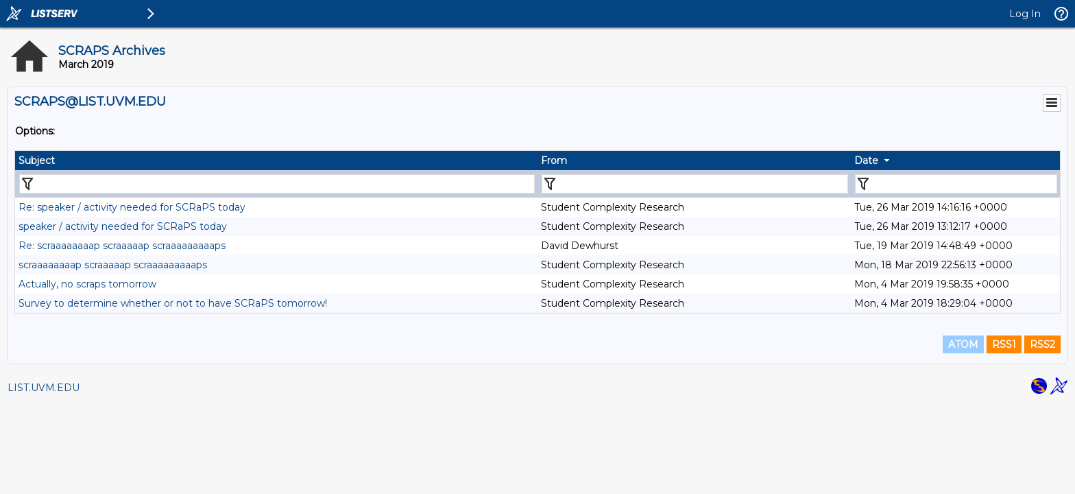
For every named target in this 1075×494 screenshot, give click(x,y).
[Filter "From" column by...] (695, 183)
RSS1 (1004, 344)
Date (866, 160)
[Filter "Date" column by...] (956, 183)
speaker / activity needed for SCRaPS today (123, 226)
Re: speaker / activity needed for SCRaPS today (132, 207)
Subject (37, 160)
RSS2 (1042, 344)
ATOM (963, 344)
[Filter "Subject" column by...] (277, 183)
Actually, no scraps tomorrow (87, 284)
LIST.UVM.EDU (44, 387)
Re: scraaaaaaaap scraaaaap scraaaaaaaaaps (122, 245)
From (554, 160)
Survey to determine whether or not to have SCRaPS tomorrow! (173, 303)
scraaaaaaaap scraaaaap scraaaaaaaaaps (113, 265)
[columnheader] (276, 160)
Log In (1025, 14)
